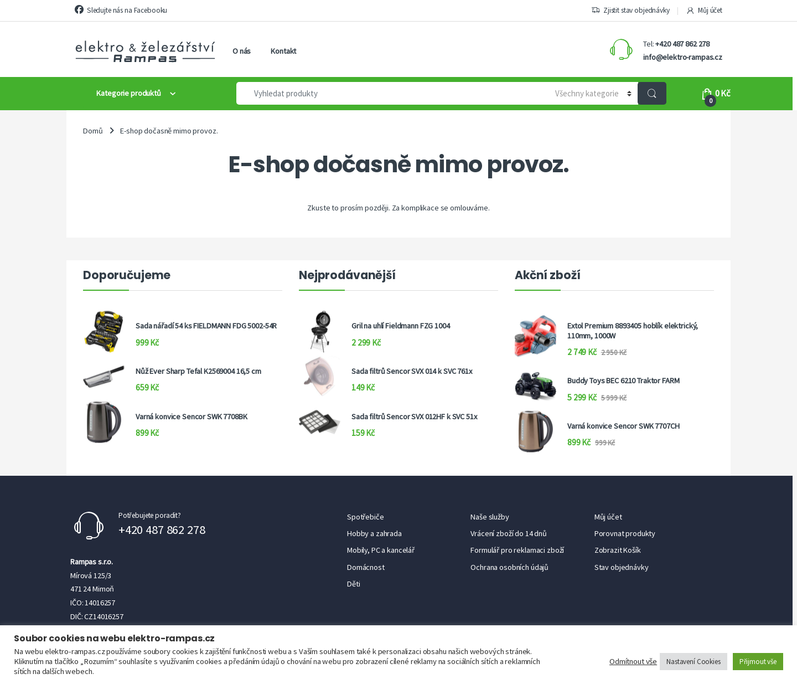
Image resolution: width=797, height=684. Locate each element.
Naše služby (489, 517)
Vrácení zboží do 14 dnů (508, 533)
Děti (353, 584)
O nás (241, 51)
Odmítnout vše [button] (633, 661)
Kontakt (283, 51)
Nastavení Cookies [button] (693, 661)
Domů (92, 131)
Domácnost (366, 567)
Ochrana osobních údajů (509, 567)
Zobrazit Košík (617, 550)
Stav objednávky (621, 567)
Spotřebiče (365, 517)
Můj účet (704, 11)
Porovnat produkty (625, 533)
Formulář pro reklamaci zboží (517, 550)
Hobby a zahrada (374, 533)
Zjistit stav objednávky (630, 11)
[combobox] (387, 93)
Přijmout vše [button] (758, 661)
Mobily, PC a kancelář (381, 550)
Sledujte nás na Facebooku (121, 10)
